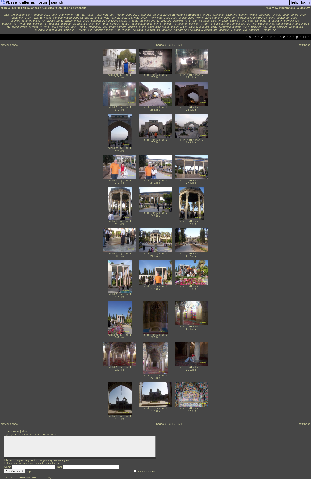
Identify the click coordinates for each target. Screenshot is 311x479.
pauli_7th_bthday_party (18, 14)
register (29, 460)
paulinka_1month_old (290, 26)
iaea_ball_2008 (98, 23)
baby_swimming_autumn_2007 (230, 26)
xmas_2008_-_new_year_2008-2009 (155, 17)
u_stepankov (93, 26)
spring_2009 (298, 14)
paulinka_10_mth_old (74, 23)
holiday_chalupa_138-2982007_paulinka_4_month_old (127, 29)
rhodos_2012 (42, 14)
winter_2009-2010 (128, 14)
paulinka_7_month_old (233, 29)
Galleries (48, 7)
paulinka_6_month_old (262, 29)
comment (13, 431)
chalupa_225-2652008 (104, 20)
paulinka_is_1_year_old (16, 23)
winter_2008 (203, 17)
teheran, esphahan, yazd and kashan (224, 14)
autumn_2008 (221, 17)
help (28, 471)
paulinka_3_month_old (78, 29)
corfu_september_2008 (283, 17)
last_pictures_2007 (263, 23)
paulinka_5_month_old (203, 29)
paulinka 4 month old (174, 29)
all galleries (30, 7)
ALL (180, 44)
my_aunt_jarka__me (71, 26)
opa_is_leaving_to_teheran (170, 23)
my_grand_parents (114, 26)
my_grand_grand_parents (22, 26)
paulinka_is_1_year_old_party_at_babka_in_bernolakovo (264, 20)
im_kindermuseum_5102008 (249, 17)
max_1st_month (84, 14)
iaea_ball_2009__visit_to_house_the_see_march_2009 (45, 17)
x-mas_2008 (186, 17)
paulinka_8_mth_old (197, 26)
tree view (272, 7)
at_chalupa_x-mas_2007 (292, 23)
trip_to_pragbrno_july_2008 (72, 20)
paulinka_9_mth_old (201, 23)
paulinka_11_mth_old (46, 23)
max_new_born (106, 14)
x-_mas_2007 (48, 26)
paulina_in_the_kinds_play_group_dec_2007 (155, 26)
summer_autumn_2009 (155, 14)
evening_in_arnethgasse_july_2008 (32, 20)
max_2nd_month (62, 14)
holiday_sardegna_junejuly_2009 (269, 14)
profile (16, 7)
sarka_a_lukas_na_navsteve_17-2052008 (145, 20)
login (19, 460)
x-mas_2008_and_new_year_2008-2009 (106, 17)
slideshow (303, 7)
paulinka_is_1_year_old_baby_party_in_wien (200, 20)
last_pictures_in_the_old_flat (233, 23)
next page (304, 44)
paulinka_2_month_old (48, 29)
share (25, 431)
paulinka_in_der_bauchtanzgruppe (131, 23)
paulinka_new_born (263, 26)
